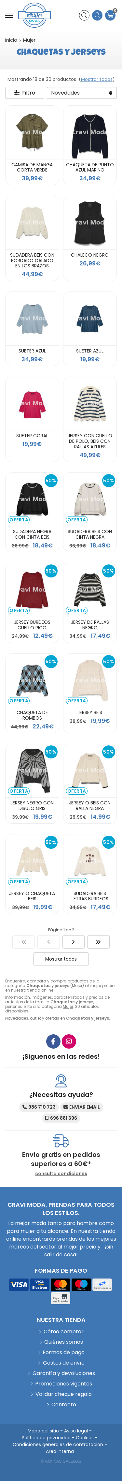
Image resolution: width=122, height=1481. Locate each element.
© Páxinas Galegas (61, 1461)
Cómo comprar (64, 1331)
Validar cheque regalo (63, 1394)
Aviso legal (76, 1431)
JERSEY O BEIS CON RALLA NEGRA (90, 806)
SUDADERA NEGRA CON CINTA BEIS (32, 534)
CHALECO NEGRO (90, 255)
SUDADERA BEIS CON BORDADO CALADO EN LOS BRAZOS (32, 260)
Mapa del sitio (43, 1431)
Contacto (63, 1404)
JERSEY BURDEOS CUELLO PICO (32, 625)
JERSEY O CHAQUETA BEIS (32, 896)
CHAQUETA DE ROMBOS (32, 715)
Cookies (85, 1437)
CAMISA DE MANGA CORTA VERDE (32, 167)
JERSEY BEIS (89, 712)
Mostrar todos (97, 79)
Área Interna (60, 1451)
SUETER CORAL (32, 435)
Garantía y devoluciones (64, 1373)
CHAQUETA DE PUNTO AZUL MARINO (90, 167)
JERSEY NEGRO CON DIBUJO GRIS (32, 806)
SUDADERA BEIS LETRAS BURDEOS (90, 896)
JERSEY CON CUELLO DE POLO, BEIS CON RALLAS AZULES (90, 441)
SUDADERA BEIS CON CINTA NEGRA (90, 534)
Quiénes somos (63, 1342)
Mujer (68, 1006)
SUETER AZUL (32, 351)
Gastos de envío (64, 1363)
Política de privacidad (46, 1437)
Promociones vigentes (63, 1383)
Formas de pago (64, 1352)
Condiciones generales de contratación (58, 1444)
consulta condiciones (61, 1173)
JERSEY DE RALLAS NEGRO (90, 625)
